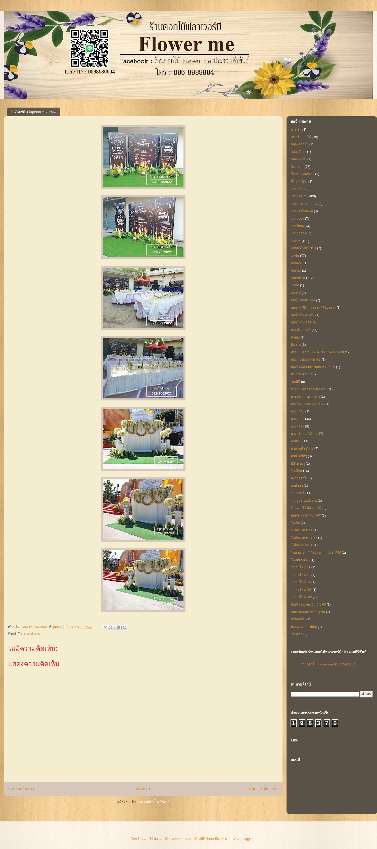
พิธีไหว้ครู (298, 463)
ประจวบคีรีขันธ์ (302, 374)
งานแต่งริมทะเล (302, 211)
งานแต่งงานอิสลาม (304, 204)
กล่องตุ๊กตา (298, 152)
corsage (296, 634)
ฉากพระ (297, 263)
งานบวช (296, 218)
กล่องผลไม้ (298, 159)
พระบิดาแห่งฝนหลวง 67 (307, 404)
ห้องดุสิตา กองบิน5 (304, 627)
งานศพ (296, 241)
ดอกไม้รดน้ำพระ (302, 315)
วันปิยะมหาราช (302, 530)
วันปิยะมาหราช (302, 545)
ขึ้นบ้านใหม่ (299, 181)
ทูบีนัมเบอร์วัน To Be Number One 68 (317, 352)
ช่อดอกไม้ (298, 278)
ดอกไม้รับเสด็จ (301, 322)
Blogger (247, 839)
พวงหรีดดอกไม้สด (303, 434)
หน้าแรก (142, 789)
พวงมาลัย (297, 411)
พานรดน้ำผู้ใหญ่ (302, 448)
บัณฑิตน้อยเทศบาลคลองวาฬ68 (313, 367)
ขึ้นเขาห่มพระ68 (302, 174)
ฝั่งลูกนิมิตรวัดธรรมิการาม (309, 389)
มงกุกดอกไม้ (300, 478)
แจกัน (295, 256)
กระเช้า (296, 129)
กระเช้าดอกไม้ (301, 137)
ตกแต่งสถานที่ (301, 330)
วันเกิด (295, 523)
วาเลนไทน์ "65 (301, 589)
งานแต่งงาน (31, 634)
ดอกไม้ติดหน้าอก (303, 300)
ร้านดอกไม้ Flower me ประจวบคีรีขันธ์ (328, 664)
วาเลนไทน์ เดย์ (301, 597)
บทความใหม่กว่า (22, 789)
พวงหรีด (296, 426)
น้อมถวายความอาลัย (306, 359)
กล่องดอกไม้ (299, 144)
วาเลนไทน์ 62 (300, 575)
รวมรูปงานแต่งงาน (304, 500)
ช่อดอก (296, 270)
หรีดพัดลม (298, 619)
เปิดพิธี (295, 382)
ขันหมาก (297, 166)
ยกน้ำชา (297, 485)
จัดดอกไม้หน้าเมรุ (303, 248)
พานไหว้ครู (299, 456)
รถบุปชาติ (298, 493)
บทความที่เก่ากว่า (263, 789)
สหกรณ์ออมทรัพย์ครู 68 (308, 612)
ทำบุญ (295, 337)
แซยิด (295, 285)
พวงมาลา (297, 419)
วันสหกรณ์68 (300, 560)
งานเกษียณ (299, 189)
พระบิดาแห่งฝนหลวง (305, 396)
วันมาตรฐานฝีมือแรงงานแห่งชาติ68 (316, 552)
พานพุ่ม (296, 441)
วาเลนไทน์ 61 (300, 567)
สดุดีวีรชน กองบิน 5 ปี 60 (308, 604)
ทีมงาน (296, 345)
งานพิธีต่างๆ (299, 233)
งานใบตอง (298, 226)
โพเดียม (296, 471)
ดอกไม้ (296, 293)
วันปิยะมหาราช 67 (304, 538)
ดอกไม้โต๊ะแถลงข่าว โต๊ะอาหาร (313, 307)
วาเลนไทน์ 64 (300, 582)
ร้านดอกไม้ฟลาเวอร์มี (306, 508)
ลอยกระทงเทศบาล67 (306, 515)
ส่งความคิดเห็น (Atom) (153, 801)
